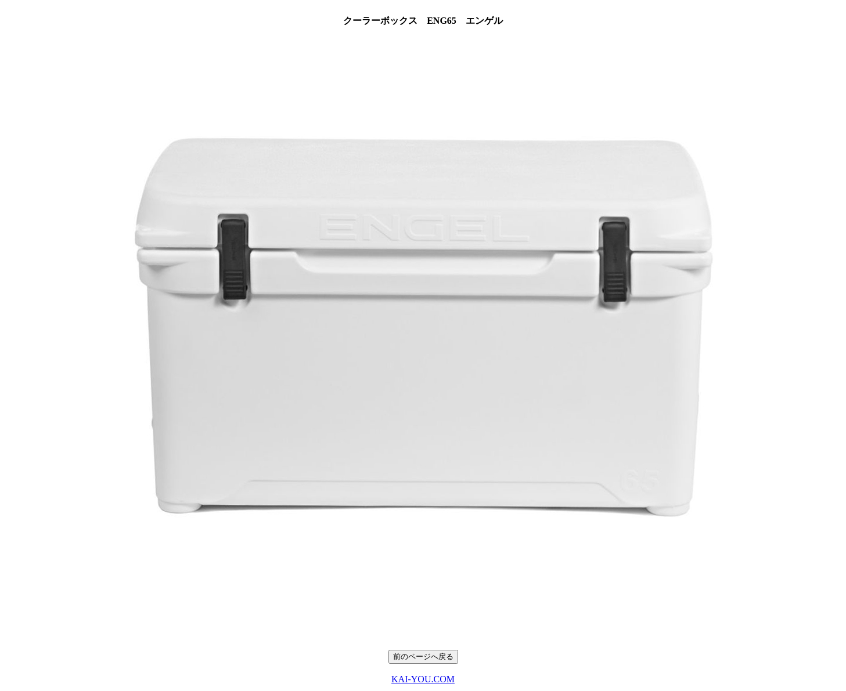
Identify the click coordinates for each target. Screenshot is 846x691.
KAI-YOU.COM (423, 679)
